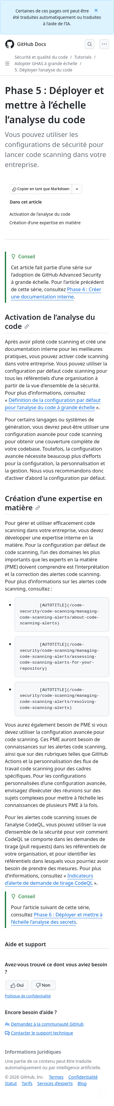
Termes (56, 1077)
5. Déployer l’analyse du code (43, 70)
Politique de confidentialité (28, 996)
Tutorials (83, 57)
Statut (11, 1083)
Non (43, 985)
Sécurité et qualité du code (41, 57)
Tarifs (27, 1083)
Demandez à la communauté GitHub (44, 1024)
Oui (17, 985)
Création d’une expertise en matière (53, 502)
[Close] (97, 9)
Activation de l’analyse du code (50, 321)
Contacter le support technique (39, 1033)
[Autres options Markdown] (77, 189)
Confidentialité (83, 1077)
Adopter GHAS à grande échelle (46, 63)
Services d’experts (55, 1083)
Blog (82, 1083)
